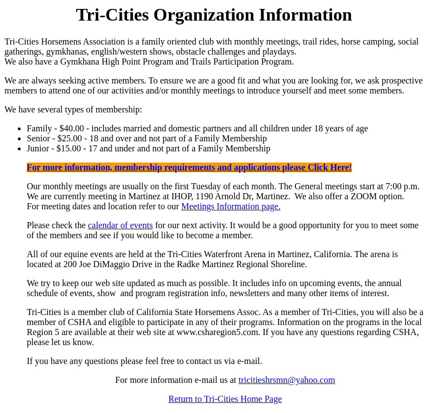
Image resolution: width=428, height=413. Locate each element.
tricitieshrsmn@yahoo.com (287, 380)
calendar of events (120, 225)
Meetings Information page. (230, 206)
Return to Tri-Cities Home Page (225, 399)
